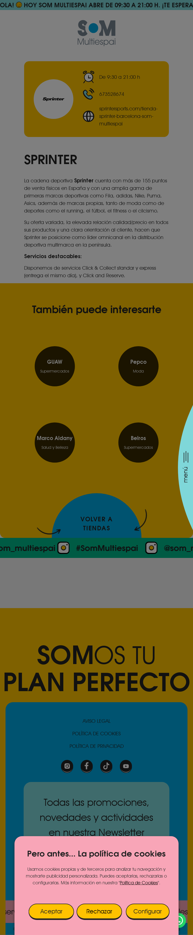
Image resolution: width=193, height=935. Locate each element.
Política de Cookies (139, 882)
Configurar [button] (147, 911)
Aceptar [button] (51, 911)
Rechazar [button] (99, 911)
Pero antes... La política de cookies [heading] (96, 853)
